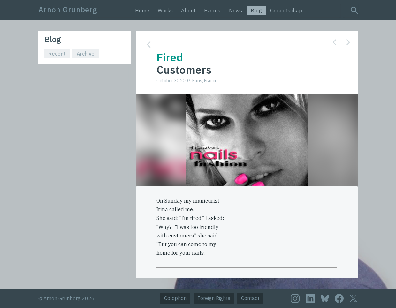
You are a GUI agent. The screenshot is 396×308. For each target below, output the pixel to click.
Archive (86, 53)
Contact (250, 298)
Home (142, 10)
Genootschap (286, 10)
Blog (256, 10)
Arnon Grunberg (67, 9)
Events (212, 10)
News (235, 10)
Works (165, 10)
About (188, 10)
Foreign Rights (213, 298)
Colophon (175, 298)
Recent (57, 53)
